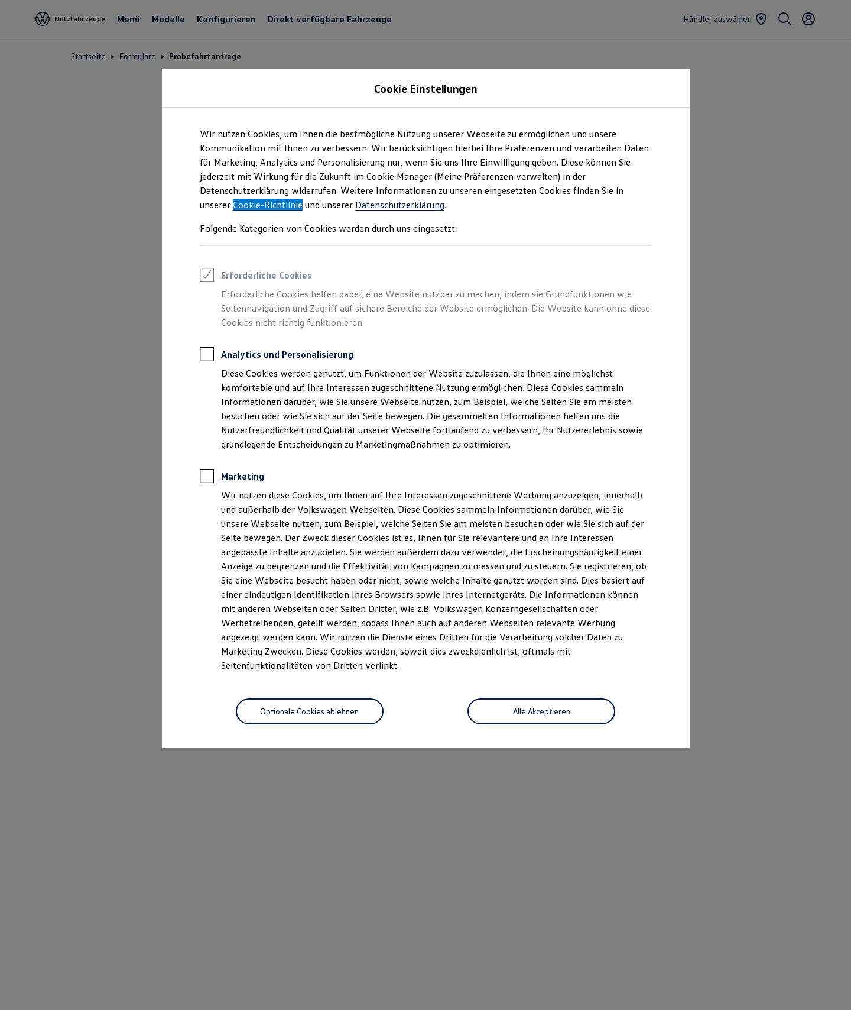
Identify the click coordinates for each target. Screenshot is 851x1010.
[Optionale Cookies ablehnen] (310, 711)
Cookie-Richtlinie (268, 205)
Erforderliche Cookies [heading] (256, 277)
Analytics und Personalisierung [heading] (276, 356)
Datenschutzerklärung (399, 205)
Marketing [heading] (232, 478)
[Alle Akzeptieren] (541, 711)
